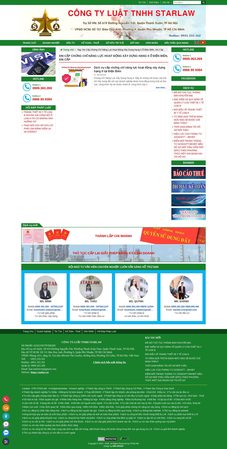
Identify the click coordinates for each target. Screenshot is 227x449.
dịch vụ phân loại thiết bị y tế (183, 414)
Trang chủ (29, 43)
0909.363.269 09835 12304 (139, 306)
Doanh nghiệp (51, 43)
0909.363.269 (42, 87)
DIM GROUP (118, 446)
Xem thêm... (161, 88)
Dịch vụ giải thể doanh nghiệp (170, 429)
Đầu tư (70, 43)
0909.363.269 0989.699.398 (185, 306)
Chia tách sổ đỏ (183, 399)
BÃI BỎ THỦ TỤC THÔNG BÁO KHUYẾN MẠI (187, 94)
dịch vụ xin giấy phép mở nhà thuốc (65, 421)
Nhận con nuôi (31, 407)
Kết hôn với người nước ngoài (87, 403)
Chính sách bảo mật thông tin (109, 362)
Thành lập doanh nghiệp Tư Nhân (40, 392)
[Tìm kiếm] (204, 2)
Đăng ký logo (91, 399)
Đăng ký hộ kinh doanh (71, 392)
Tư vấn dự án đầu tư (179, 392)
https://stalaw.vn (40, 372)
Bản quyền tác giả (49, 399)
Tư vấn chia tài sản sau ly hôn (137, 403)
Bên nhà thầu (107, 407)
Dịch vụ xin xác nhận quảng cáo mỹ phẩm (154, 421)
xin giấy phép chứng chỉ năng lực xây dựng (138, 407)
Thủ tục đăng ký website (176, 410)
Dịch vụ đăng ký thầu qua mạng (115, 410)
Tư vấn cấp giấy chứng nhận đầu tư (41, 396)
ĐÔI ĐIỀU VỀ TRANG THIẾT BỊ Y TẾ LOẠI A (188, 111)
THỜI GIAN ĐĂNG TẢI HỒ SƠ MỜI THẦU (187, 128)
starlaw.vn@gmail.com (185, 309)
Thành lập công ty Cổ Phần (128, 388)
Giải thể (152, 392)
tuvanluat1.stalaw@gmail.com (140, 309)
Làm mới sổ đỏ (31, 403)
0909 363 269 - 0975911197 (49, 306)
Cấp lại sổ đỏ (165, 399)
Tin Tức (142, 2)
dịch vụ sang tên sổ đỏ (180, 418)
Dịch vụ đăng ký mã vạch (175, 407)
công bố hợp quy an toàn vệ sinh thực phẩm (45, 414)
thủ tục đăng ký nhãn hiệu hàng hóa (41, 410)
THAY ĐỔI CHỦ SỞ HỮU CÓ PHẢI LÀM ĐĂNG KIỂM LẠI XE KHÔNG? (38, 128)
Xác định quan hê (50, 407)
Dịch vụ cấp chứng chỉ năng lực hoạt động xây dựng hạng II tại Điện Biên (129, 69)
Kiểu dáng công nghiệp (112, 399)
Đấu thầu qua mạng (177, 43)
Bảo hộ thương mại (136, 399)
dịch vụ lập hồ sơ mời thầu (152, 418)
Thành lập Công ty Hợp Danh (159, 388)
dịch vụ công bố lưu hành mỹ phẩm (77, 418)
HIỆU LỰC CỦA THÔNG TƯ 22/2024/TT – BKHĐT (188, 135)
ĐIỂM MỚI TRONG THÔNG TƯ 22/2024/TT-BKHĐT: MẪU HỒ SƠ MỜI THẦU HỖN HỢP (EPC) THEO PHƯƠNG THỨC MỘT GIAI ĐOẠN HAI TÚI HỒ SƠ (189, 149)
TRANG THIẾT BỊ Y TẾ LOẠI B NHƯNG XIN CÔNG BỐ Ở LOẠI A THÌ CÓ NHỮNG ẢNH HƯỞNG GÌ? (38, 117)
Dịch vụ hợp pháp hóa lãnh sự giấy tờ (117, 418)
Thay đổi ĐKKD (93, 392)
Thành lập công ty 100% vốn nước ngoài (82, 396)
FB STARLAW (40, 388)
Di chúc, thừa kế (192, 403)
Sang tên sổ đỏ (49, 403)
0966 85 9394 (42, 98)
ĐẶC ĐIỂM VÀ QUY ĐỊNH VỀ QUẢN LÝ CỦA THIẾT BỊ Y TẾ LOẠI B (189, 102)
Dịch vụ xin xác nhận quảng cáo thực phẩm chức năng (51, 425)
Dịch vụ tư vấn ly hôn (34, 421)
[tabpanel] (38, 63)
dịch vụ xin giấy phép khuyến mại (40, 418)
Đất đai (134, 43)
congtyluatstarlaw (58, 388)
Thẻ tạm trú (180, 396)
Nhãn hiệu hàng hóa (72, 399)
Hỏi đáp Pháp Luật (106, 331)
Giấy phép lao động (162, 396)
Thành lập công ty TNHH (99, 388)
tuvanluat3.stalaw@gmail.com (49, 309)
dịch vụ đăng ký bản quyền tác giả (79, 410)
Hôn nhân (152, 43)
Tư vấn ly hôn (112, 403)
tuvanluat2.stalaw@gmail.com (95, 309)
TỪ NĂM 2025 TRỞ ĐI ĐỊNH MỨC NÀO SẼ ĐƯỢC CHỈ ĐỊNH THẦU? (188, 119)
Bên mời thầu (91, 407)
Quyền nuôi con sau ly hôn (168, 403)
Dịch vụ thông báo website (147, 410)
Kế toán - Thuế (90, 43)
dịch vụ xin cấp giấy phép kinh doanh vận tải (108, 421)
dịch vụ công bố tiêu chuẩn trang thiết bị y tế (144, 414)
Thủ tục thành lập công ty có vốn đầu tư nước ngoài (49, 432)
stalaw (27, 388)
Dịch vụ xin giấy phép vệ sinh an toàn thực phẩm (94, 414)
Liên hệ (165, 2)
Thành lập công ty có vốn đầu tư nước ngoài (127, 396)
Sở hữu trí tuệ (115, 43)
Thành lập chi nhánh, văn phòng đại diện (124, 392)
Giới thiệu (154, 2)
